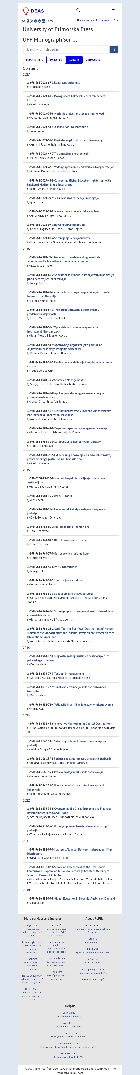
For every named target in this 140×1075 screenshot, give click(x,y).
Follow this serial (87, 20)
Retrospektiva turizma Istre (71, 553)
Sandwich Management (68, 380)
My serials (103, 20)
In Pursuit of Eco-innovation (71, 127)
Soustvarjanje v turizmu (68, 580)
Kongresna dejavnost (67, 82)
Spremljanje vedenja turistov (72, 238)
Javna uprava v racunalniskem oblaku (76, 211)
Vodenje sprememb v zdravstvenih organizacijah (84, 167)
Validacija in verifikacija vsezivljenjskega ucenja (83, 704)
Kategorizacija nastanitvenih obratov (77, 441)
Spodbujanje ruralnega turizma (73, 593)
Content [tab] (74, 59)
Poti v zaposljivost (65, 566)
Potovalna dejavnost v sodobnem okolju (78, 772)
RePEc (42, 1068)
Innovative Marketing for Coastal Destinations (83, 723)
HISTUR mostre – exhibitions (71, 526)
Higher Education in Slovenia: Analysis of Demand (84, 898)
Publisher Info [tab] (34, 59)
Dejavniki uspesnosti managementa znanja (80, 428)
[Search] (114, 49)
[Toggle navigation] (78, 11)
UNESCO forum (63, 496)
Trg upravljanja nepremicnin (71, 153)
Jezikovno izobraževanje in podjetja (76, 198)
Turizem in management (69, 673)
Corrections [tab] (93, 59)
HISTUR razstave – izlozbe (70, 540)
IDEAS (28, 1068)
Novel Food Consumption (69, 224)
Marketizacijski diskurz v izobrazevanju (78, 140)
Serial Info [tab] (56, 59)
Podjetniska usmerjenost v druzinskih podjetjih (82, 758)
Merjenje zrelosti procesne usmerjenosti (79, 113)
